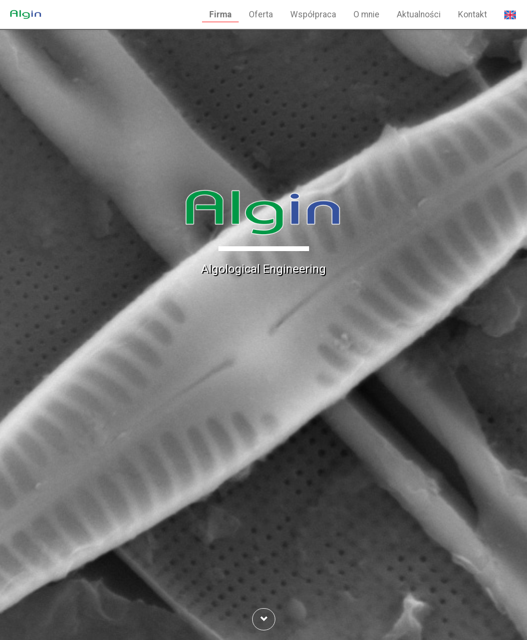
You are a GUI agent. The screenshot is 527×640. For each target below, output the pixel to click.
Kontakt (472, 14)
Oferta (261, 14)
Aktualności (419, 14)
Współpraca (313, 14)
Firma (220, 14)
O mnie (366, 14)
